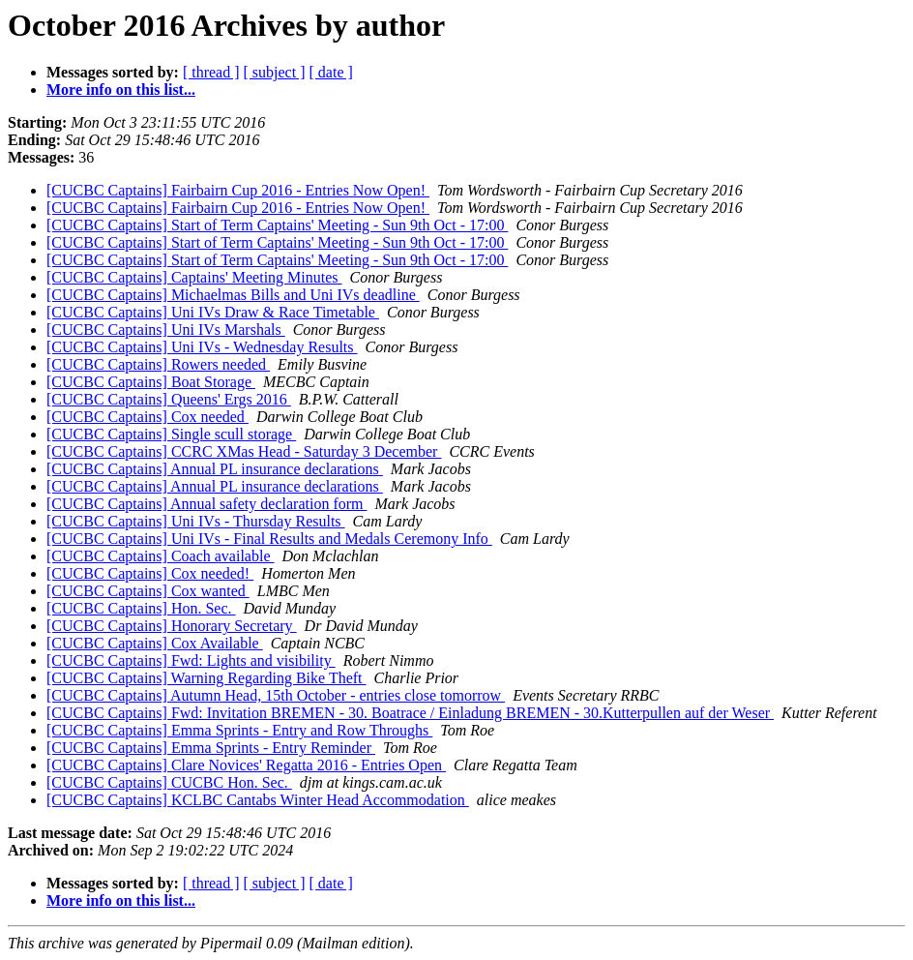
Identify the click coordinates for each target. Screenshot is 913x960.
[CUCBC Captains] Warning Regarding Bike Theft (206, 678)
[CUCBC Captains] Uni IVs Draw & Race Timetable (212, 312)
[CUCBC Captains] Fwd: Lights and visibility (191, 660)
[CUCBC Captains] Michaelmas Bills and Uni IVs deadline (233, 294)
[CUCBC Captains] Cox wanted (148, 591)
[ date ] (331, 72)
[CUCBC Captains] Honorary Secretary (171, 625)
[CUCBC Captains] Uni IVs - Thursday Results (195, 521)
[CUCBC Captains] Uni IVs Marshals (165, 329)
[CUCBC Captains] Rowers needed (158, 364)
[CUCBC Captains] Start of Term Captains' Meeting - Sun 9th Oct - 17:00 (277, 225)
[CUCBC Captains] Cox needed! (149, 573)
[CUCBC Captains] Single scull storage (171, 434)
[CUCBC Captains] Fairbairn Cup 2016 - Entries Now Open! (237, 190)
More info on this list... (120, 89)
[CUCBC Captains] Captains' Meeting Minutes (194, 277)
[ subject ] (275, 72)
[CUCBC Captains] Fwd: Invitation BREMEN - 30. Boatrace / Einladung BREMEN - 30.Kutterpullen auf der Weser (410, 713)
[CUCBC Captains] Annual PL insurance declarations (214, 469)
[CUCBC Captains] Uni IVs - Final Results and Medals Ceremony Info (269, 538)
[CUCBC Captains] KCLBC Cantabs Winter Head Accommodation (257, 800)
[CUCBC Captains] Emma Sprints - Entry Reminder (210, 747)
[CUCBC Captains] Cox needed (147, 416)
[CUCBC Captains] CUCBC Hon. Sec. (169, 782)
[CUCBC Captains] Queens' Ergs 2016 (168, 399)
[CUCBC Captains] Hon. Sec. (141, 608)
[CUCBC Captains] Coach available (160, 556)
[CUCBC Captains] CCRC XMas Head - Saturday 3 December (243, 451)
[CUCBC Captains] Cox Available (154, 643)
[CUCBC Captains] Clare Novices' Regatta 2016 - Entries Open (246, 765)
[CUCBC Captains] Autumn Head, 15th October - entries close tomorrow (275, 695)
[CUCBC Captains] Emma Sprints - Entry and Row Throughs (239, 730)
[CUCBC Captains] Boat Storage (150, 382)
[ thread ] (211, 72)
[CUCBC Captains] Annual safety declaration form (206, 503)
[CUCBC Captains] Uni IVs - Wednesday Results (202, 347)
